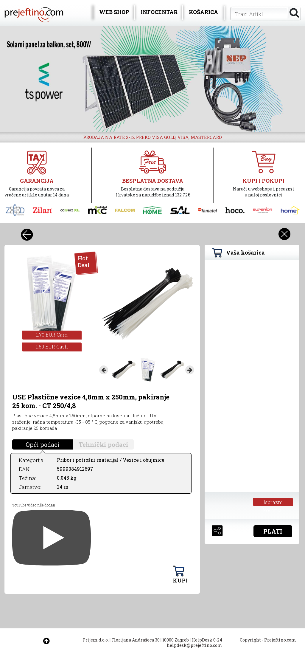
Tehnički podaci (103, 444)
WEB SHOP (114, 12)
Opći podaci (43, 444)
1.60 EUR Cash (52, 346)
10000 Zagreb (175, 640)
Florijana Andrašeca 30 (135, 640)
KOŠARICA (203, 12)
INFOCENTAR (159, 12)
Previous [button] (103, 369)
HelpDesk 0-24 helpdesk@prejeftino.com (194, 642)
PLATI (272, 531)
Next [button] (189, 369)
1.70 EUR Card (52, 334)
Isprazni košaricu (273, 502)
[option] (152, 79)
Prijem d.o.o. (96, 640)
